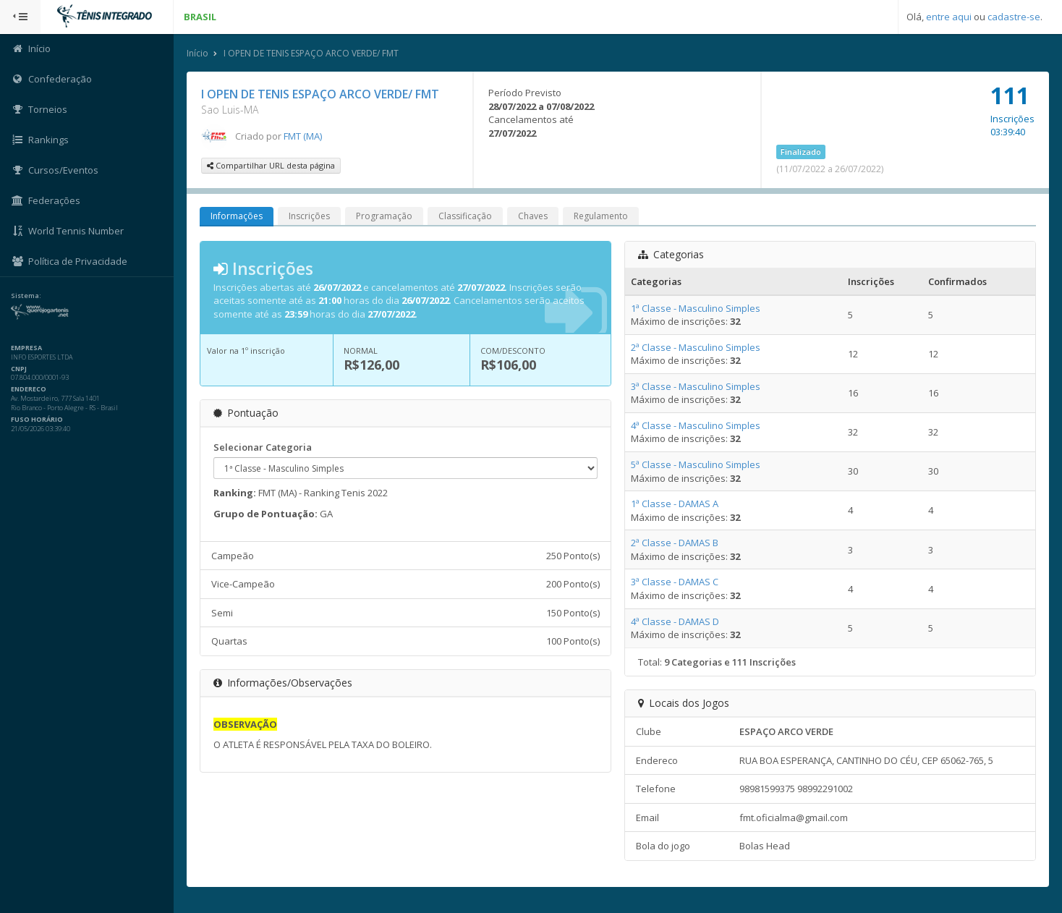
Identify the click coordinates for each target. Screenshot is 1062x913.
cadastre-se (1013, 16)
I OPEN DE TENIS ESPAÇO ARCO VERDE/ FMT (311, 53)
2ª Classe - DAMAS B (674, 542)
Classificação (465, 216)
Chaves (533, 216)
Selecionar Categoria (262, 447)
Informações (237, 216)
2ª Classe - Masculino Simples (695, 347)
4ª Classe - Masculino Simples (695, 425)
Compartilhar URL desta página (271, 165)
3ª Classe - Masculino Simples (695, 386)
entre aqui (949, 16)
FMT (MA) (303, 136)
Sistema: (26, 296)
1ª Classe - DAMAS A (674, 503)
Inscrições (309, 216)
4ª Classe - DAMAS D (675, 621)
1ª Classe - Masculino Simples (695, 308)
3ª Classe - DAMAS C (674, 581)
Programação (384, 216)
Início (197, 53)
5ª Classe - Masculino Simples (695, 464)
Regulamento (601, 216)
